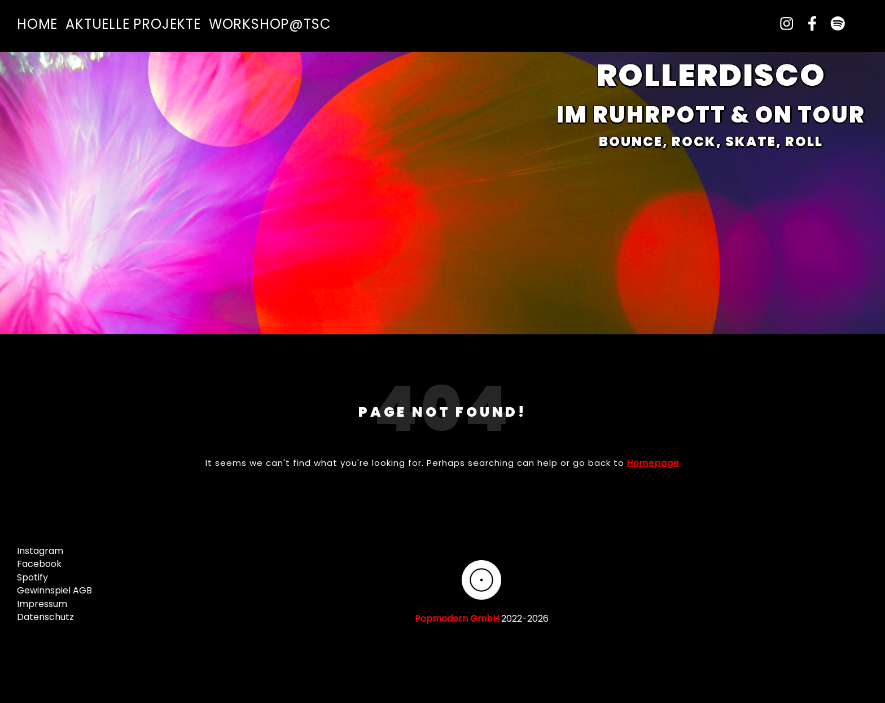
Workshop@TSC (270, 24)
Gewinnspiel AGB (54, 590)
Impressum (42, 603)
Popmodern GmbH (457, 618)
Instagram (40, 550)
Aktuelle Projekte (133, 24)
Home (37, 24)
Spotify (32, 577)
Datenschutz (45, 616)
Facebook (39, 563)
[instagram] (782, 24)
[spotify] (833, 24)
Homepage (653, 463)
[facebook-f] (808, 24)
